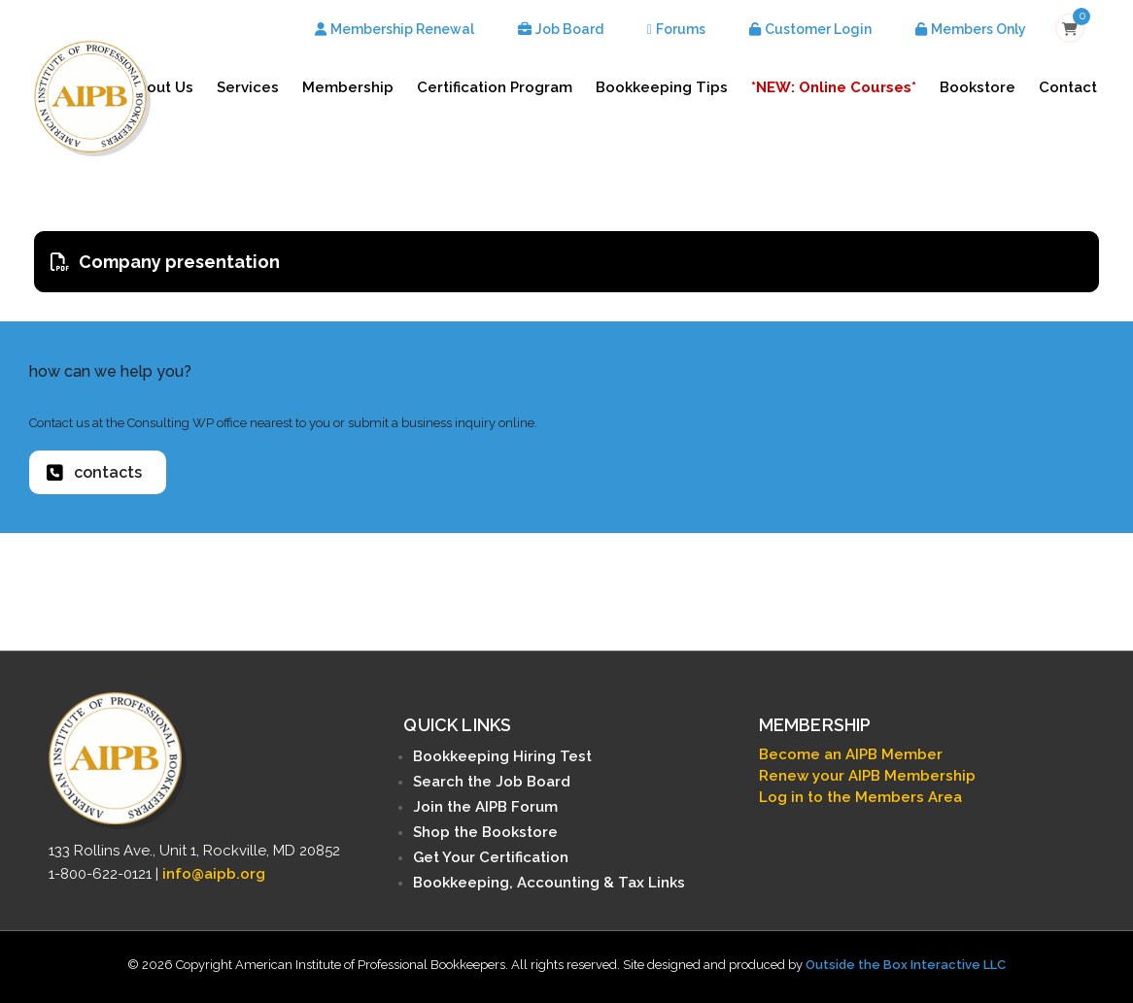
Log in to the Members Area (860, 797)
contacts (94, 472)
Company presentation (165, 261)
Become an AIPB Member (851, 754)
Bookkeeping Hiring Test (502, 756)
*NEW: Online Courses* (833, 87)
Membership (348, 87)
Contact (1068, 87)
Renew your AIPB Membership (867, 776)
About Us (160, 87)
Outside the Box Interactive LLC (906, 964)
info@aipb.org (213, 874)
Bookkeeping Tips (662, 87)
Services (248, 87)
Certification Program (494, 87)
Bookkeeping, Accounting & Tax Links (549, 882)
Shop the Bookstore (485, 832)
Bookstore (977, 87)
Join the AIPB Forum (485, 807)
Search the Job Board (491, 781)
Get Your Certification (490, 857)
